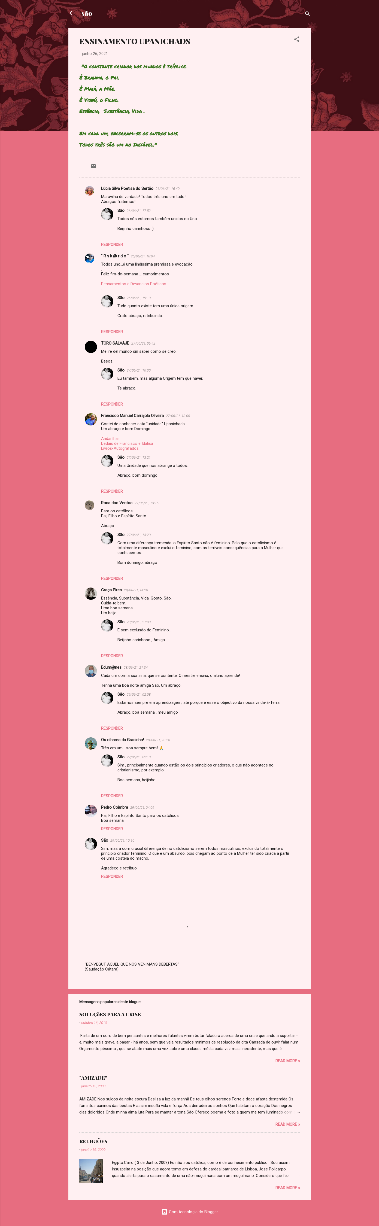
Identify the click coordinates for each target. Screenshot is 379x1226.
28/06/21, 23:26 (158, 740)
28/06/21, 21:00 (139, 622)
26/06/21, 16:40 (168, 189)
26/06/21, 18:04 (143, 256)
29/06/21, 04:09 (142, 807)
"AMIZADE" (93, 1078)
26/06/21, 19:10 (139, 298)
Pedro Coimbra (114, 807)
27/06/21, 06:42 (143, 343)
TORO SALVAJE (115, 343)
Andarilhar (110, 438)
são (86, 13)
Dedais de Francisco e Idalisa (127, 443)
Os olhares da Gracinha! (122, 739)
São (121, 210)
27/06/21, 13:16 (147, 503)
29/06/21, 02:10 (139, 757)
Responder (112, 244)
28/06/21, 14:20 (136, 590)
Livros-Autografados (120, 448)
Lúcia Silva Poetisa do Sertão (127, 188)
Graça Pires (111, 590)
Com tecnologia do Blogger (189, 1211)
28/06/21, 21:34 (136, 667)
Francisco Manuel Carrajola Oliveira (132, 415)
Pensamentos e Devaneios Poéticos (133, 283)
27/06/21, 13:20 (139, 535)
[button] (296, 40)
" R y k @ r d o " (115, 256)
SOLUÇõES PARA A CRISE (110, 1014)
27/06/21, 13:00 (178, 416)
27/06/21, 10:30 (139, 370)
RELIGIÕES (93, 1141)
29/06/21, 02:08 (139, 694)
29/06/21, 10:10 (122, 840)
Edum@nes (111, 667)
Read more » (287, 1060)
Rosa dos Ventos (116, 502)
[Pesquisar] (307, 15)
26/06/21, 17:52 (139, 211)
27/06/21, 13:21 (139, 457)
